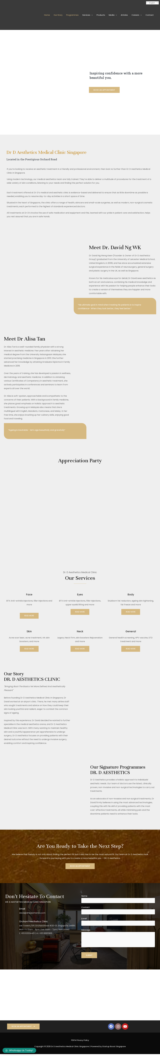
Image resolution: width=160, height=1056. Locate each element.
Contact (118, 911)
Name (118, 899)
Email (118, 923)
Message (118, 940)
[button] (104, 90)
